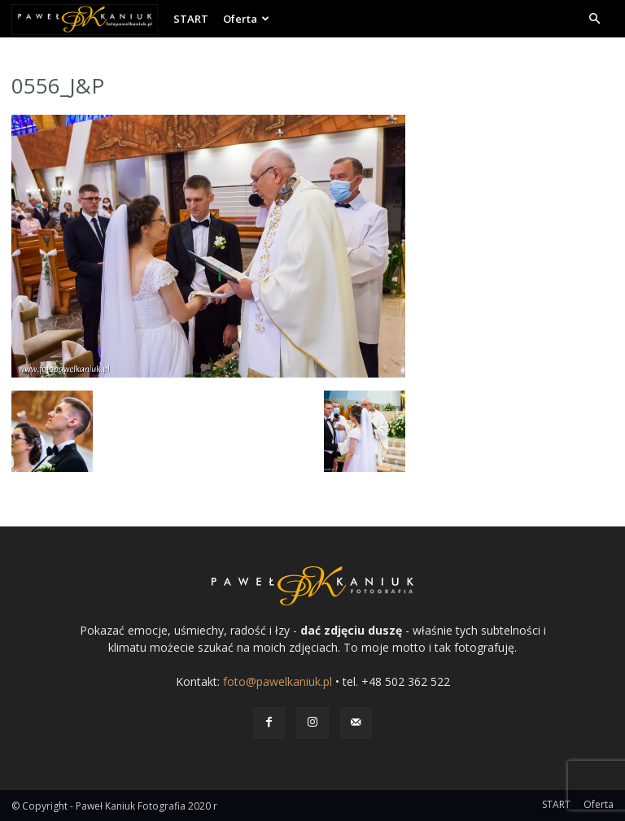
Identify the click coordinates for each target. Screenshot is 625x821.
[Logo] (88, 18)
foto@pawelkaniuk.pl (277, 681)
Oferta (246, 18)
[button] (594, 19)
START (190, 18)
